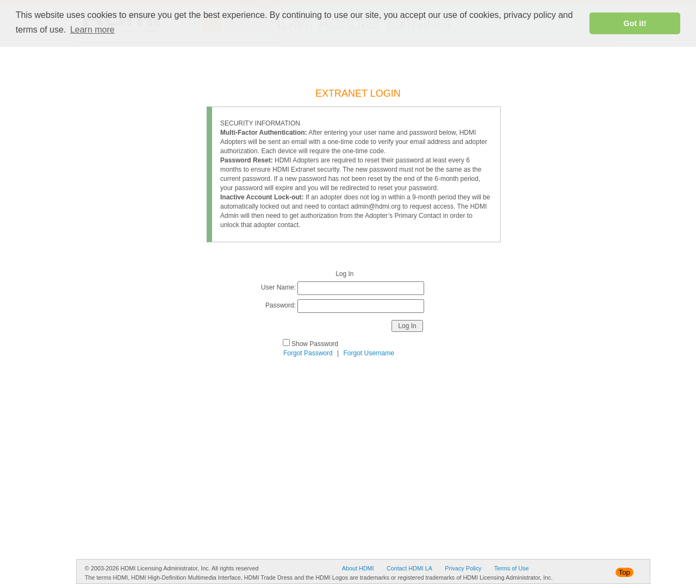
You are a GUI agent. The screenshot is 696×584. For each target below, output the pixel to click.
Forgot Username (369, 353)
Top (625, 572)
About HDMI (358, 568)
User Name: (278, 287)
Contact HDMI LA (409, 568)
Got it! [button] (635, 23)
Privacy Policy (463, 568)
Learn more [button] (92, 29)
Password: (280, 305)
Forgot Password (308, 353)
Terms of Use (511, 568)
